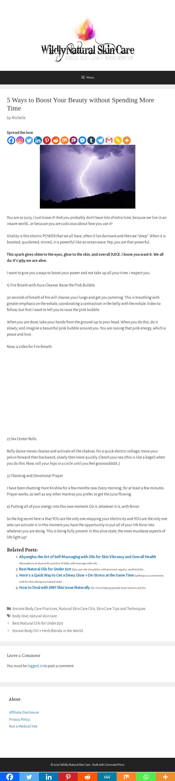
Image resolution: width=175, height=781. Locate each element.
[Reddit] (56, 140)
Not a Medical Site (23, 726)
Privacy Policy (19, 719)
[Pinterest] (47, 140)
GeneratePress (114, 764)
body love (20, 616)
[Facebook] (11, 140)
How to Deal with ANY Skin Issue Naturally (54, 588)
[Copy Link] (118, 140)
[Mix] (65, 140)
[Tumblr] (91, 140)
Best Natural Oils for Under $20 (45, 569)
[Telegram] (100, 140)
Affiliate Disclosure (24, 712)
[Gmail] (109, 140)
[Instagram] (20, 140)
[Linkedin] (38, 140)
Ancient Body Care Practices (34, 609)
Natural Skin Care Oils (77, 609)
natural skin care (43, 616)
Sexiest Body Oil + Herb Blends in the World (47, 631)
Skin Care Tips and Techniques (121, 609)
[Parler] (73, 140)
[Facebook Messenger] (82, 140)
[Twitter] (29, 140)
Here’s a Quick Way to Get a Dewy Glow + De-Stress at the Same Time (76, 575)
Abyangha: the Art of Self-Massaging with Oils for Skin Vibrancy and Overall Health (87, 557)
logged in (35, 666)
